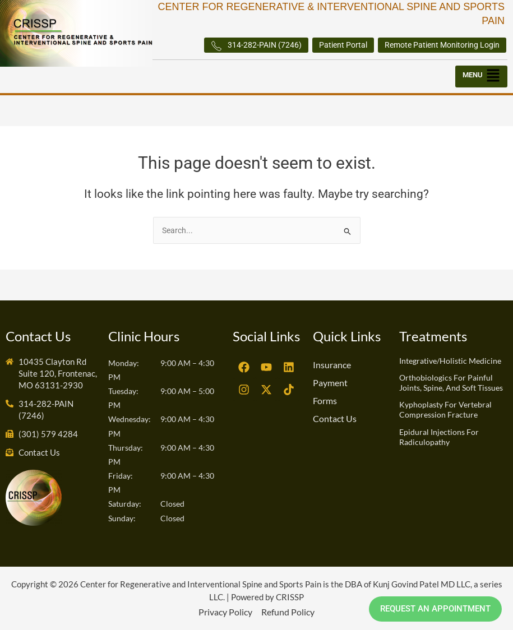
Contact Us (335, 418)
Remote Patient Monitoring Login (442, 44)
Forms (325, 400)
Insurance (332, 364)
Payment (330, 382)
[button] (481, 76)
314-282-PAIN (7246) (256, 46)
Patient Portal (343, 44)
